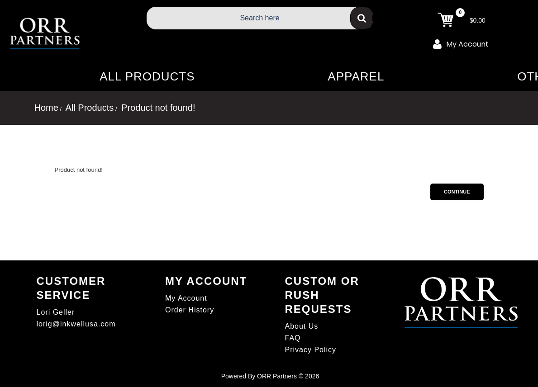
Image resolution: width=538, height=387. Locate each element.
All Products (88, 108)
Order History (189, 310)
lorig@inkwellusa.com (76, 324)
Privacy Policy (311, 350)
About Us (302, 326)
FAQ (293, 338)
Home (46, 108)
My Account (461, 43)
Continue (457, 191)
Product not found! (157, 108)
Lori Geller (56, 312)
